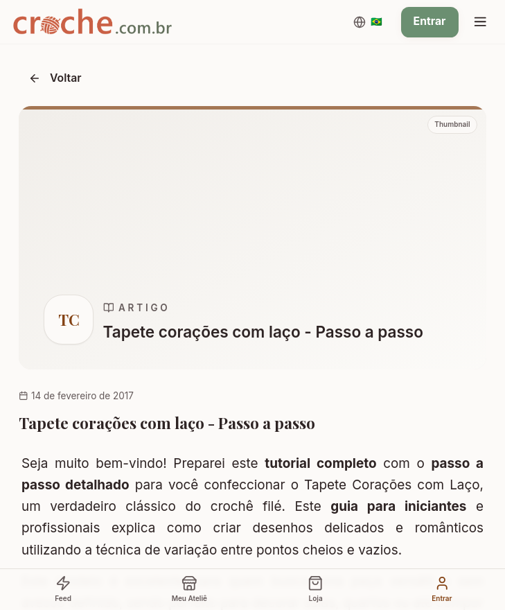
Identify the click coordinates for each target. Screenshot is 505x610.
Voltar (55, 78)
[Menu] (480, 22)
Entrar (430, 21)
